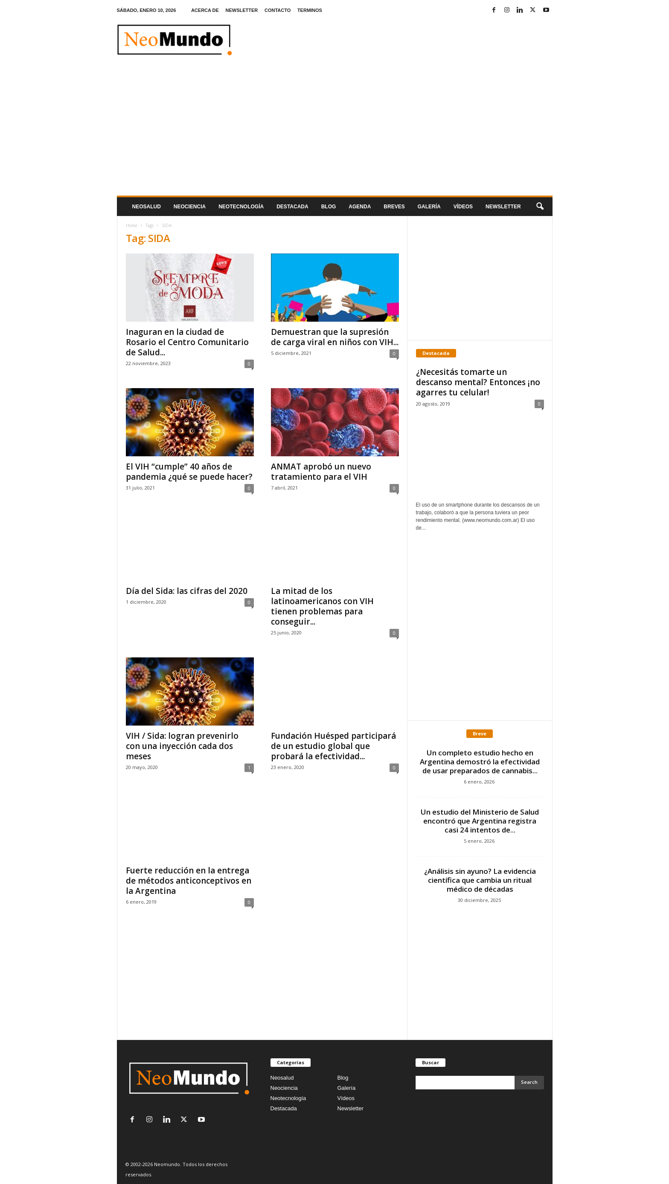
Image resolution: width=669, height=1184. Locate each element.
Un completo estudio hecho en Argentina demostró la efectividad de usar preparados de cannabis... (480, 761)
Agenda (360, 207)
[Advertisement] (335, 131)
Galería (429, 207)
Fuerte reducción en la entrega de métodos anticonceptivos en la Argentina (188, 880)
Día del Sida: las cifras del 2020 (186, 590)
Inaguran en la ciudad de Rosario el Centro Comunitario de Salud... (187, 342)
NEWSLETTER (242, 10)
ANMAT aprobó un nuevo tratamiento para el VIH (321, 471)
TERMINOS (309, 10)
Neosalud (146, 207)
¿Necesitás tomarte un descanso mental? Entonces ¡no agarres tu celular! (478, 382)
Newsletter (350, 1108)
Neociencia (190, 207)
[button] (539, 206)
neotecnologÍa (241, 207)
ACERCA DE (205, 10)
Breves (394, 207)
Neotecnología (288, 1098)
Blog (328, 207)
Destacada (292, 207)
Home (131, 225)
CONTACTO (278, 10)
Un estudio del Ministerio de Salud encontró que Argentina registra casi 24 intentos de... (480, 821)
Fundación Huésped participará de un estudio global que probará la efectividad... (333, 746)
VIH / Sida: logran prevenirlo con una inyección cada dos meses (182, 746)
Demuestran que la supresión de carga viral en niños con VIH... (334, 337)
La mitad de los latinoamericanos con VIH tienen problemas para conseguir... (322, 606)
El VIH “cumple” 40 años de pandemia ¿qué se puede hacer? (189, 471)
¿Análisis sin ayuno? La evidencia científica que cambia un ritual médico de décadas (480, 880)
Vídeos (463, 207)
